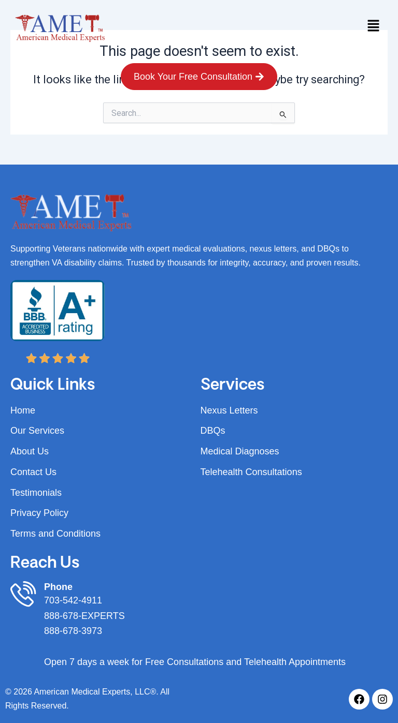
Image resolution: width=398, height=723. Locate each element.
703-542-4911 (73, 600)
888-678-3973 (73, 631)
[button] (373, 26)
